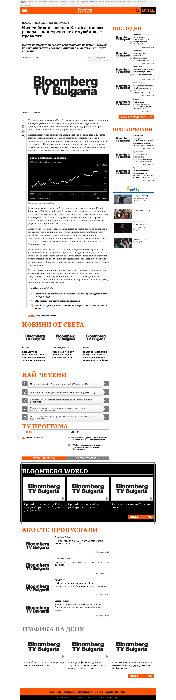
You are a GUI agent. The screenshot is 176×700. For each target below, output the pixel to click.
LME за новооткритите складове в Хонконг (57, 301)
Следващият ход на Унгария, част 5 (131, 505)
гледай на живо (44, 458)
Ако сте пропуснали (59, 529)
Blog (119, 1)
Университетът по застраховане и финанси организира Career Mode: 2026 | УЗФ (143, 175)
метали (53, 316)
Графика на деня (53, 629)
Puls (77, 1)
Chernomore (141, 1)
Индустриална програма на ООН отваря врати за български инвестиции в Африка (143, 41)
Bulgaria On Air (53, 1)
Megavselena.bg (25, 5)
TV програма (45, 426)
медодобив (45, 316)
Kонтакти (112, 692)
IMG (24, 2)
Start (123, 1)
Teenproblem (84, 1)
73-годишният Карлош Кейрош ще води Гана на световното (133, 199)
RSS (123, 692)
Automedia (93, 1)
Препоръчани (132, 129)
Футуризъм (60, 579)
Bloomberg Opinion (60, 347)
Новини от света (53, 324)
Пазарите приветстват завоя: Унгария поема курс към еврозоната (143, 72)
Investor (30, 1)
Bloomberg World (55, 471)
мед (38, 316)
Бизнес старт (137, 34)
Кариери (55, 692)
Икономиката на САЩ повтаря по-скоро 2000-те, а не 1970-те (79, 542)
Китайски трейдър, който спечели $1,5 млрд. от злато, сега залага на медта (71, 307)
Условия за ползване (65, 698)
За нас (99, 692)
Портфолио (85, 692)
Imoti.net (101, 1)
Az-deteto (114, 1)
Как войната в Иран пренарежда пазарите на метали (44, 664)
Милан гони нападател (133, 214)
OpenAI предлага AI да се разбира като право (85, 505)
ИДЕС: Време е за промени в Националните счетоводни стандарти (143, 56)
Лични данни (92, 698)
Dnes (35, 1)
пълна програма (87, 458)
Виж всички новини (136, 117)
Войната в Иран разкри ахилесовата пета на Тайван (82, 563)
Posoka (129, 1)
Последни (127, 28)
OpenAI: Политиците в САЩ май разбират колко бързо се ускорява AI (43, 507)
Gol (61, 1)
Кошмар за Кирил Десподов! (131, 243)
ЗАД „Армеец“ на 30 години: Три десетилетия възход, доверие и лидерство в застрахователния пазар (143, 160)
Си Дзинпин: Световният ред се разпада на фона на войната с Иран (142, 105)
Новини (25, 347)
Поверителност (79, 698)
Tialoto (65, 1)
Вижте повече (141, 516)
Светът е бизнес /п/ (32, 438)
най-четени (44, 374)
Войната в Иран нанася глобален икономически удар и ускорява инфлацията (132, 665)
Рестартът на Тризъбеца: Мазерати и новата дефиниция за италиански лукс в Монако (143, 143)
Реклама (69, 692)
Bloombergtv (43, 1)
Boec (134, 1)
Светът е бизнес (62, 601)
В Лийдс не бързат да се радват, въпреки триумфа (132, 228)
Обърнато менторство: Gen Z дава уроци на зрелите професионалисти (143, 89)
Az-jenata (72, 1)
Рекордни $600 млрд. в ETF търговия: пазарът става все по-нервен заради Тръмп (87, 665)
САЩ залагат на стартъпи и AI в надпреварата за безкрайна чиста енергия (81, 584)
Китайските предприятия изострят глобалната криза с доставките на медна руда (71, 295)
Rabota (107, 1)
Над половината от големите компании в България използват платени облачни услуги (80, 607)
